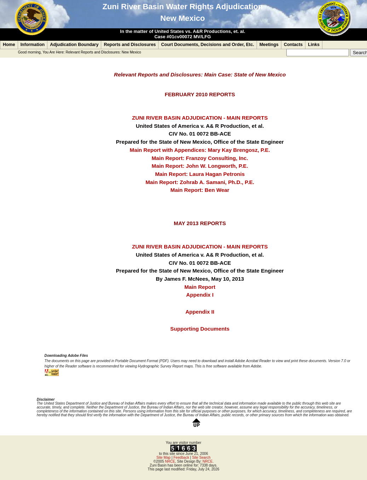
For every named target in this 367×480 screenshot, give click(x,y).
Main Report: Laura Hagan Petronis (200, 174)
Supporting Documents (199, 329)
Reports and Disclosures (130, 44)
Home (9, 44)
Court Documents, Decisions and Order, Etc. (207, 44)
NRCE (170, 461)
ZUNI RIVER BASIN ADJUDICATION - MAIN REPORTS (200, 118)
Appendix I (199, 295)
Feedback (181, 457)
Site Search (201, 457)
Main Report (199, 287)
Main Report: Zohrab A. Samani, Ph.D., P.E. (199, 182)
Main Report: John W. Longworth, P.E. (200, 166)
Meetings (269, 44)
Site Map (163, 457)
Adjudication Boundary (74, 44)
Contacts (293, 44)
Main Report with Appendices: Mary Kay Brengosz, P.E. (200, 150)
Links (314, 44)
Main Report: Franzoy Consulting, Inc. (199, 158)
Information (33, 44)
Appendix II (199, 312)
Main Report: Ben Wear (200, 190)
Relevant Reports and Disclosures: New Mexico (103, 52)
